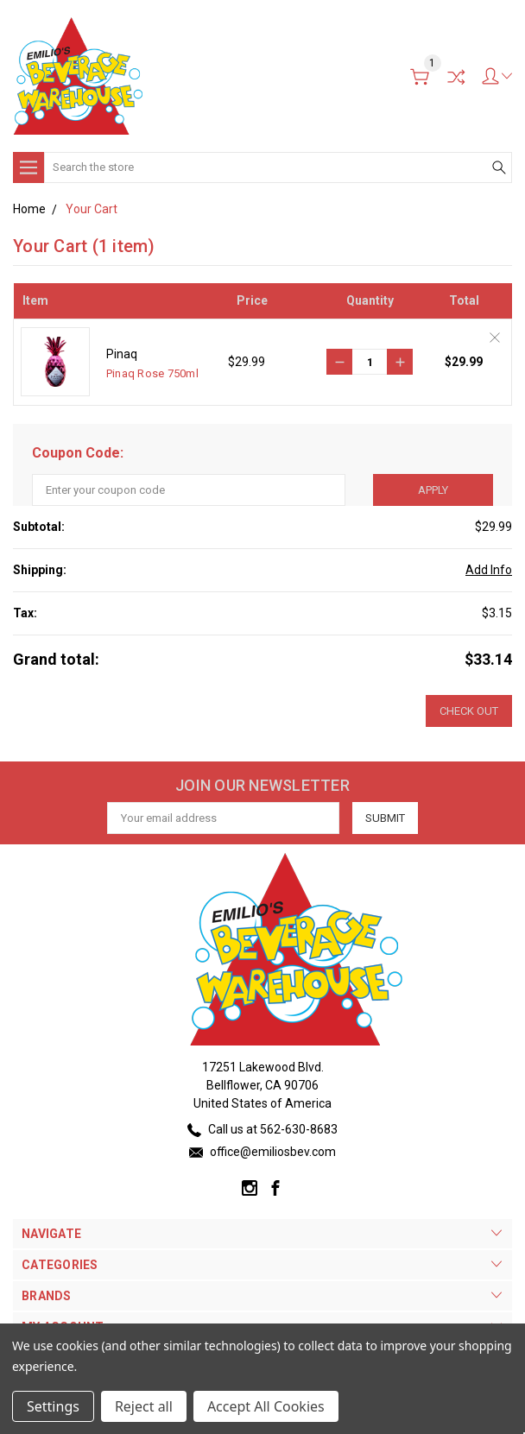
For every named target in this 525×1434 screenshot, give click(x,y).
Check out (469, 710)
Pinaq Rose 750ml (152, 373)
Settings (53, 1406)
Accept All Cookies (266, 1406)
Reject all (144, 1406)
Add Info (488, 570)
